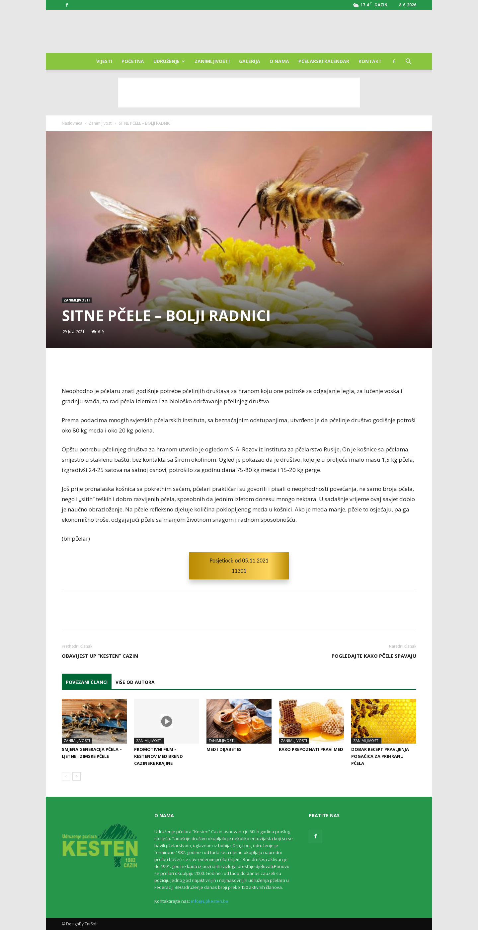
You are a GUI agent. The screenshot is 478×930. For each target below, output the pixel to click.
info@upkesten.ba (209, 901)
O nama (279, 61)
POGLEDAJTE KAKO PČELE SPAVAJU (374, 655)
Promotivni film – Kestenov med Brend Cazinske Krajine (158, 756)
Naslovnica (72, 123)
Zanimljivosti (212, 61)
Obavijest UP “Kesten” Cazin (100, 655)
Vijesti (104, 61)
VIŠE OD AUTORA (135, 682)
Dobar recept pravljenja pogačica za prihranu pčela (380, 756)
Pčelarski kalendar (323, 61)
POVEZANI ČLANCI (87, 682)
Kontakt (370, 61)
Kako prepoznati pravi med (311, 749)
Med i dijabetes (224, 749)
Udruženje (169, 61)
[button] (408, 62)
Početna (132, 61)
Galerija (249, 61)
